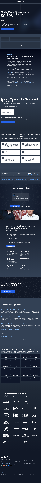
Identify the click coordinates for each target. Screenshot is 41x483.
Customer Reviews (16, 467)
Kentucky (5, 364)
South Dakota (5, 377)
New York (35, 370)
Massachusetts (5, 366)
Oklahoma (35, 373)
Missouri (5, 368)
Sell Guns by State (34, 463)
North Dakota (15, 373)
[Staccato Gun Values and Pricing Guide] (15, 435)
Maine (25, 364)
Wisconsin (5, 382)
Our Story (15, 458)
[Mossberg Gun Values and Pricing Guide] (15, 422)
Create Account (25, 460)
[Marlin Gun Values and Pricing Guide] (6, 422)
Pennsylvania (15, 375)
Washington (25, 379)
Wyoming (15, 382)
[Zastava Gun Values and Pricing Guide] (34, 442)
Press (27, 481)
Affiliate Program (16, 465)
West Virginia (35, 379)
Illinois (6, 361)
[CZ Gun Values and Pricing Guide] (25, 408)
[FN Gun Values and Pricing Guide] (34, 408)
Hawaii (25, 359)
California (5, 357)
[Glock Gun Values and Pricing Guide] (6, 415)
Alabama (5, 355)
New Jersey (15, 370)
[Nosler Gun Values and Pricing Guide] (25, 422)
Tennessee (15, 377)
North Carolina (5, 373)
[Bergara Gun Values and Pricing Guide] (34, 402)
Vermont (5, 379)
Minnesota (25, 366)
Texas (25, 377)
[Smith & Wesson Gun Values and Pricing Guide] (34, 429)
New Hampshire (5, 370)
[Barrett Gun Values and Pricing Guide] (6, 402)
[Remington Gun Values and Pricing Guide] (34, 422)
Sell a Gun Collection (35, 460)
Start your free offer (15, 206)
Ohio (25, 373)
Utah (35, 377)
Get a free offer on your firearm (7, 28)
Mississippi (35, 366)
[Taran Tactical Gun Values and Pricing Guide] (25, 435)
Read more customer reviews (26, 206)
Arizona (25, 355)
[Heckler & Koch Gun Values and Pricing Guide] (15, 415)
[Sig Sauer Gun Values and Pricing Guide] (25, 429)
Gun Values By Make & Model (18, 474)
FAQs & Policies (16, 464)
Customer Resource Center (27, 463)
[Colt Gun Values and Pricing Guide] (15, 408)
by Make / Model (9, 7)
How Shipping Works (17, 461)
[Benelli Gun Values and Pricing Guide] (15, 402)
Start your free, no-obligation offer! (8, 121)
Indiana (15, 361)
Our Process (15, 460)
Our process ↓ (22, 28)
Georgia (15, 359)
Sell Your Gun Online (35, 458)
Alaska (15, 355)
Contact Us (24, 458)
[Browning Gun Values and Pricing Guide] (6, 408)
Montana (15, 368)
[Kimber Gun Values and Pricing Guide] (34, 415)
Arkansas (35, 355)
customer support (23, 306)
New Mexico (25, 370)
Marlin (14, 7)
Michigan (15, 366)
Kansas (35, 361)
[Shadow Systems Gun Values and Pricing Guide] (15, 429)
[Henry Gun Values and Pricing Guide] (25, 415)
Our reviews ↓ (17, 28)
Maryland (35, 364)
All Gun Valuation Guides (4, 474)
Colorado (15, 357)
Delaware (35, 357)
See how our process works (11, 246)
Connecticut (25, 357)
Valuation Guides (3, 7)
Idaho (35, 359)
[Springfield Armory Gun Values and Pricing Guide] (6, 435)
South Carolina (35, 375)
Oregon (6, 375)
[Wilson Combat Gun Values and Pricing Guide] (25, 442)
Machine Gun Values (31, 474)
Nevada (35, 368)
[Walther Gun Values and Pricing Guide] (6, 442)
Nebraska (25, 368)
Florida (6, 359)
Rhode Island (25, 375)
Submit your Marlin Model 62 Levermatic (22, 82)
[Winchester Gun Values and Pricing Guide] (15, 442)
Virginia (15, 379)
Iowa (25, 361)
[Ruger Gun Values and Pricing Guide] (6, 429)
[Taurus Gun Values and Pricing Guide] (34, 435)
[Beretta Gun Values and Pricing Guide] (25, 402)
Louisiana (15, 364)
